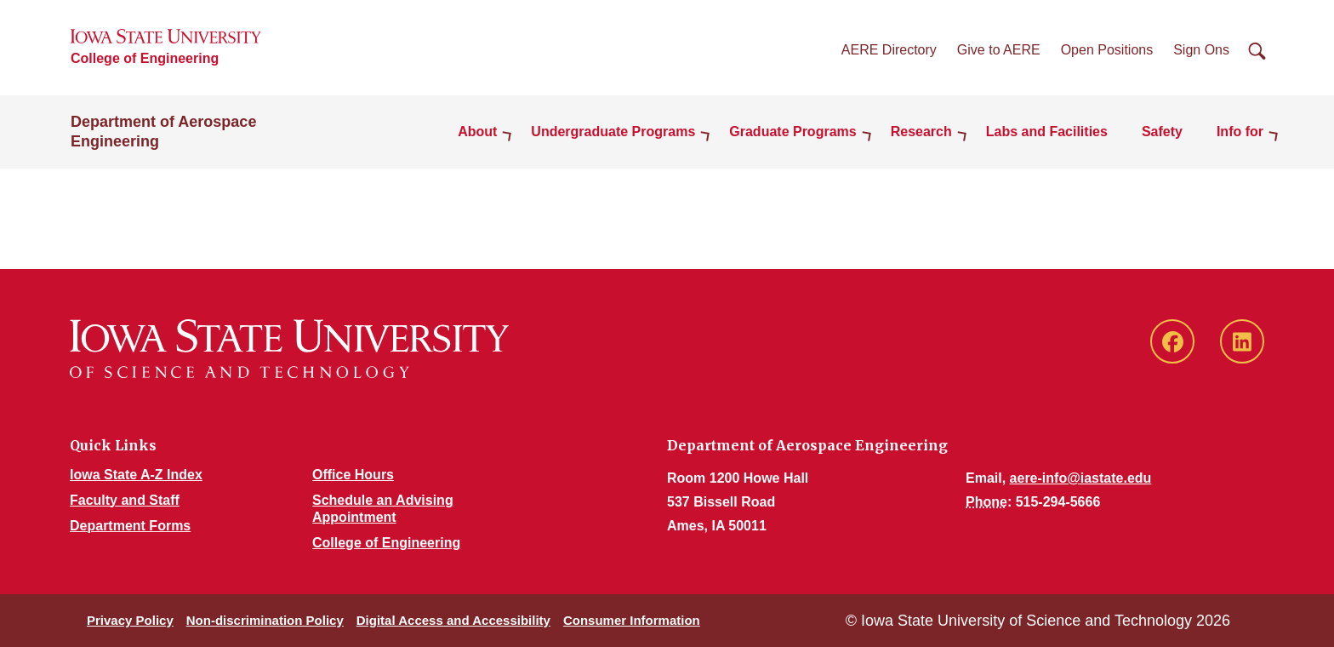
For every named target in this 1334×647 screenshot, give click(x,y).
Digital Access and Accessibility (453, 620)
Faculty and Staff (125, 500)
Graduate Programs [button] (792, 131)
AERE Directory (889, 50)
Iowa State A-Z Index (136, 474)
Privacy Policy (130, 620)
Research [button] (921, 131)
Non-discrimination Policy (265, 620)
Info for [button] (1240, 131)
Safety (1162, 131)
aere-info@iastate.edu (1081, 478)
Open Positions (1107, 50)
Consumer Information (631, 620)
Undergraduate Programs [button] (613, 131)
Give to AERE (998, 50)
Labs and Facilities (1047, 131)
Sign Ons (1201, 50)
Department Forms (130, 525)
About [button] (477, 131)
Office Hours (353, 474)
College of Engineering (145, 58)
